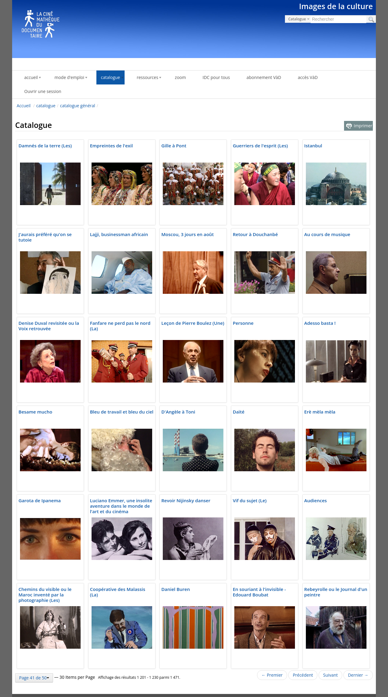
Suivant (330, 675)
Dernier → (358, 675)
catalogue (45, 105)
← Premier (272, 675)
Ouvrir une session (42, 91)
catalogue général (77, 105)
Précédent (303, 675)
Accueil (24, 105)
